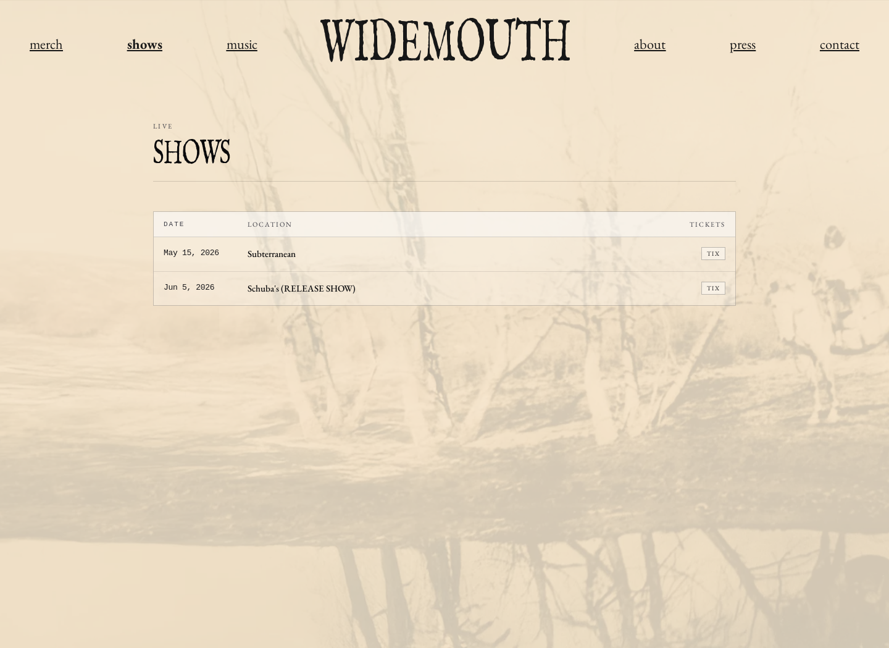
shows (144, 44)
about (650, 44)
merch (46, 44)
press (743, 44)
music (242, 44)
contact (839, 44)
